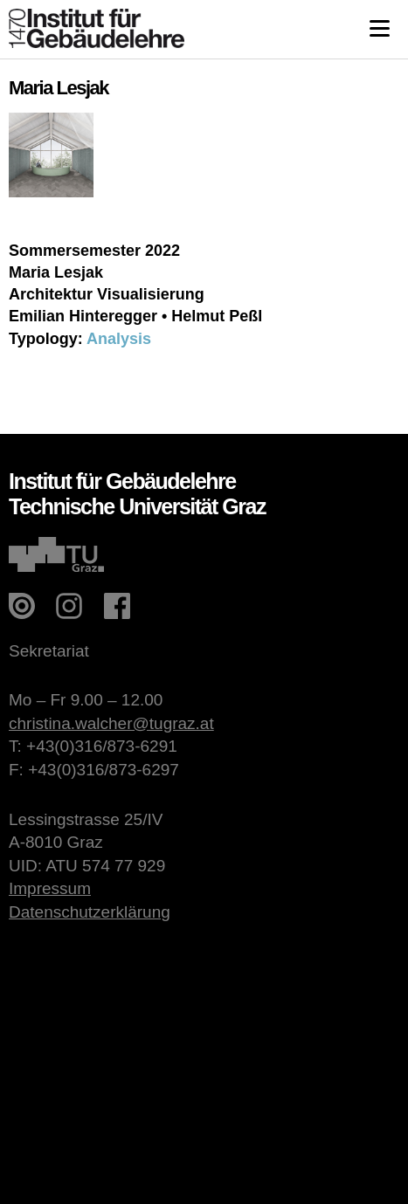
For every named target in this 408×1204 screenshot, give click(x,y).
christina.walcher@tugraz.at (111, 723)
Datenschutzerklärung (89, 912)
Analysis (118, 338)
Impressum (50, 888)
